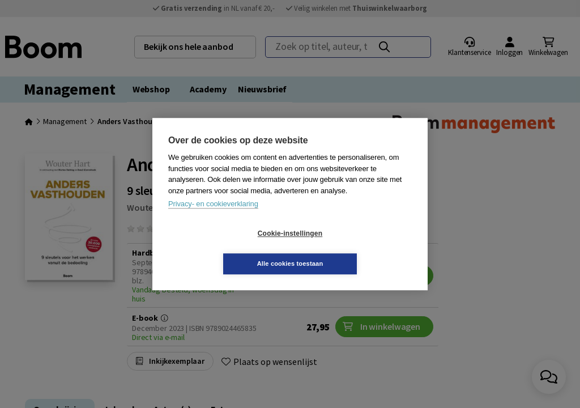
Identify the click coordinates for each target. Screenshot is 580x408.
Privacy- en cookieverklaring (213, 219)
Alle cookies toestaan (358, 248)
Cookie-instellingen (222, 249)
